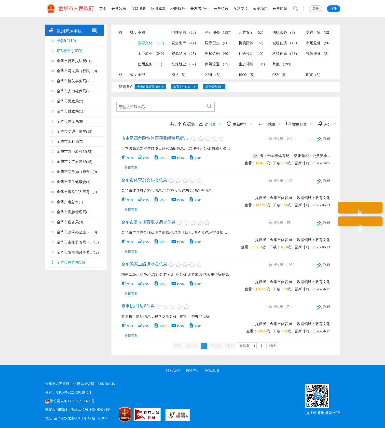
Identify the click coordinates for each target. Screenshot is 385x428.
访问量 (207, 123)
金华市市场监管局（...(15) (78, 242)
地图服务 (177, 9)
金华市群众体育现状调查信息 (148, 222)
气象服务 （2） (318, 54)
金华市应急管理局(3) (74, 212)
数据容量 (296, 123)
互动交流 (240, 9)
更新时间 (237, 123)
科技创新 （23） (285, 54)
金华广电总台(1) (70, 202)
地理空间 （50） (184, 32)
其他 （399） (282, 64)
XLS (127, 158)
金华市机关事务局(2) (74, 81)
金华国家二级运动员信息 (144, 264)
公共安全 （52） (252, 32)
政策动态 (260, 9)
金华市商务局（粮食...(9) (77, 172)
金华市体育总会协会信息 (144, 180)
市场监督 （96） (319, 43)
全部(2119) (66, 40)
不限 (141, 32)
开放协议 (280, 9)
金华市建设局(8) (70, 121)
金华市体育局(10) (71, 262)
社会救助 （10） (252, 54)
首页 (103, 9)
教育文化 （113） (152, 43)
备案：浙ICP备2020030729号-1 (68, 392)
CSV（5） (280, 75)
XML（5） (213, 75)
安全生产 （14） (184, 43)
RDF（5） (314, 75)
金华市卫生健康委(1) (74, 182)
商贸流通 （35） (218, 64)
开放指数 (221, 9)
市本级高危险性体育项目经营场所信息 (155, 138)
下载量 (266, 123)
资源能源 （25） (184, 54)
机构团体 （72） (252, 43)
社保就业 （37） (184, 64)
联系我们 (173, 370)
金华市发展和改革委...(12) (78, 252)
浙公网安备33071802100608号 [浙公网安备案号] (72, 401)
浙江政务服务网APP (322, 413)
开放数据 (118, 9)
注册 (333, 9)
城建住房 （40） (285, 43)
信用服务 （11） (151, 64)
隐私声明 (192, 370)
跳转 (272, 346)
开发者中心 (199, 9)
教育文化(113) (182, 86)
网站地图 (212, 370)
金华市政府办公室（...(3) (77, 232)
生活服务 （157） (219, 32)
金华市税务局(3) (70, 222)
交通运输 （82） (319, 32)
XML (160, 158)
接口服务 (138, 9)
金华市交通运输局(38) (74, 131)
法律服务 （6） (284, 32)
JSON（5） (248, 75)
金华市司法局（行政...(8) (77, 71)
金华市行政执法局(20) (74, 61)
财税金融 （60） (218, 54)
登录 (315, 9)
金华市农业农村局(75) (74, 152)
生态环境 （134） (253, 64)
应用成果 (158, 9)
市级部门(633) (69, 50)
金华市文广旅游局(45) (74, 162)
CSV (143, 158)
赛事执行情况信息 (138, 306)
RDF (195, 158)
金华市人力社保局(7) (74, 91)
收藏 (323, 139)
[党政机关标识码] (119, 415)
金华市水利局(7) (70, 141)
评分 (324, 123)
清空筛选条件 (214, 86)
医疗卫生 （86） (218, 43)
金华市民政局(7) (70, 101)
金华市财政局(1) (70, 111)
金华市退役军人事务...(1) (77, 192)
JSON (177, 158)
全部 (141, 75)
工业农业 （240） (152, 54)
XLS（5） (179, 75)
